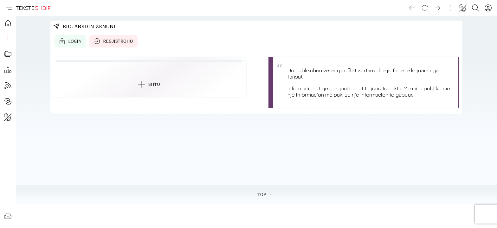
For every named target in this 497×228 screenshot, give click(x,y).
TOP (264, 194)
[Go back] (412, 8)
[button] (8, 8)
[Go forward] (437, 8)
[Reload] (424, 8)
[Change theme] (462, 8)
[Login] (488, 8)
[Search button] (475, 8)
